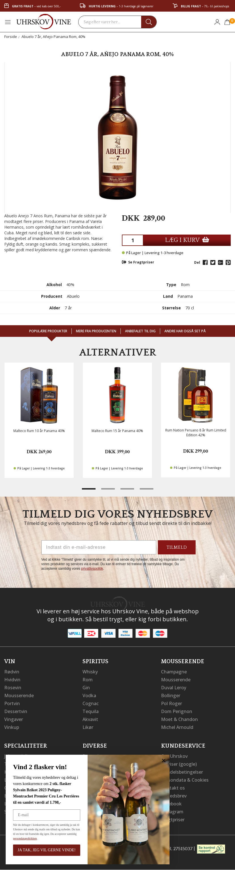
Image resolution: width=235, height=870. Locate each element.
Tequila (90, 711)
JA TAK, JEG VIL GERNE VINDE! (45, 850)
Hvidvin (12, 680)
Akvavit (90, 719)
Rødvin (11, 672)
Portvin (12, 703)
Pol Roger (171, 703)
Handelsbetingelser (182, 772)
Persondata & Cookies (185, 780)
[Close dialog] (162, 760)
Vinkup (11, 727)
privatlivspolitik (92, 569)
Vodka (89, 695)
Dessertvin (15, 711)
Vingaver (13, 719)
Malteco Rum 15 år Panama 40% (117, 430)
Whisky (90, 672)
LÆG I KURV (187, 240)
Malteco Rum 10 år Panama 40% (39, 430)
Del (197, 262)
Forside (10, 36)
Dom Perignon (176, 711)
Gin (86, 687)
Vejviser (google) (179, 764)
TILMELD (176, 547)
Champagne (174, 672)
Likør (87, 727)
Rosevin (12, 687)
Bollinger (170, 695)
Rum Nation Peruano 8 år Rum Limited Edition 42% (195, 432)
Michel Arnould (177, 727)
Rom (87, 680)
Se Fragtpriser (138, 262)
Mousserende (19, 695)
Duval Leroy (173, 687)
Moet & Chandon (179, 719)
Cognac (90, 703)
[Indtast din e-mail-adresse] (98, 547)
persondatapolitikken (23, 838)
